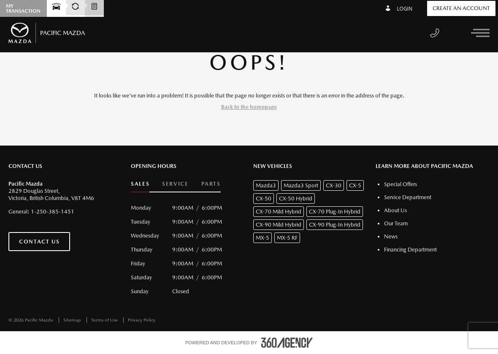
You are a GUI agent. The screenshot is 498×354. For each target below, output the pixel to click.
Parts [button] (211, 184)
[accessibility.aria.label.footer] (287, 343)
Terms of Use (105, 320)
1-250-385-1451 (52, 211)
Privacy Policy (141, 320)
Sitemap (72, 320)
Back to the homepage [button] (249, 107)
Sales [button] (140, 184)
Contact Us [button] (39, 241)
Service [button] (175, 184)
